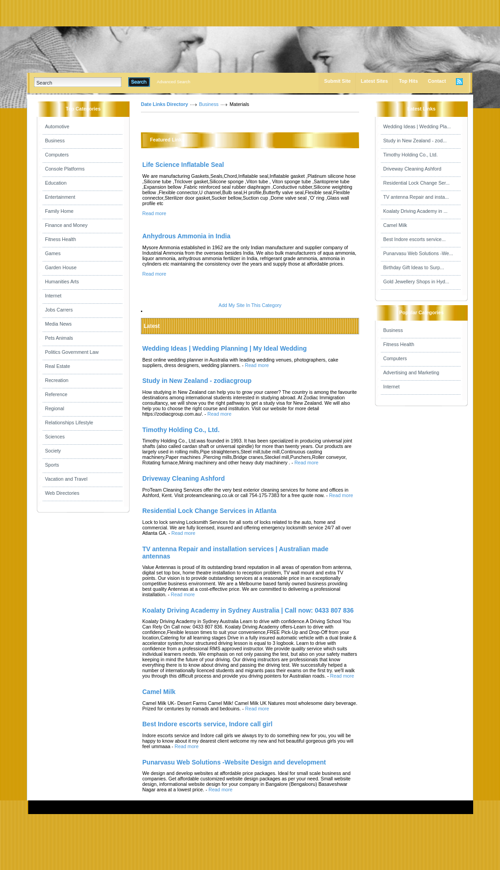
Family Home (59, 211)
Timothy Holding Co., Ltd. (410, 154)
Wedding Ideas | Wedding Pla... (417, 126)
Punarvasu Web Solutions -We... (418, 253)
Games (52, 253)
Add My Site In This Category (250, 305)
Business (55, 140)
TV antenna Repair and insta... (416, 197)
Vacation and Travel (66, 479)
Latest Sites (374, 81)
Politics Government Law (72, 352)
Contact (437, 81)
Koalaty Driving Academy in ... (415, 211)
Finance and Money (66, 225)
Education (55, 183)
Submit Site (337, 81)
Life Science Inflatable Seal (183, 164)
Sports (52, 465)
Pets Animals (59, 338)
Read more (154, 213)
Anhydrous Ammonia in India (186, 236)
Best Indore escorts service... (414, 239)
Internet (53, 295)
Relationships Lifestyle (69, 422)
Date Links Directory (164, 104)
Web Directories (62, 493)
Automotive (57, 126)
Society (53, 450)
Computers (57, 154)
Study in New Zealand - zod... (415, 140)
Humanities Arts (62, 281)
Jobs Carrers (59, 309)
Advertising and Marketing (411, 372)
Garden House (60, 267)
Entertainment (60, 197)
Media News (58, 324)
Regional (54, 408)
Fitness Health (60, 239)
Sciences (55, 436)
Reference (56, 394)
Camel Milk (395, 225)
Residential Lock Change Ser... (416, 183)
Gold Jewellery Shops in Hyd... (416, 281)
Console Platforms (65, 168)
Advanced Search (173, 82)
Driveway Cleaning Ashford (412, 168)
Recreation (57, 380)
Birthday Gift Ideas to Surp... (413, 267)
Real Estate (57, 366)
